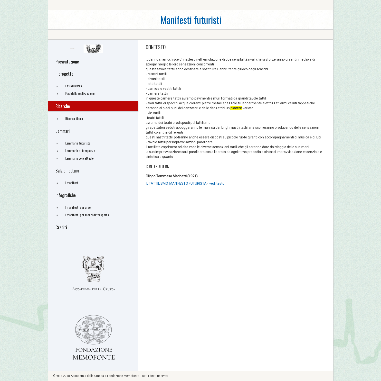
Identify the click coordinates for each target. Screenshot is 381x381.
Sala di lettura (67, 170)
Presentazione (67, 61)
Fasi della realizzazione (80, 93)
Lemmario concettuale (79, 158)
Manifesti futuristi (190, 20)
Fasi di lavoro (73, 85)
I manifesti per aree (78, 207)
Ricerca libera (74, 118)
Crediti (61, 227)
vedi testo (216, 183)
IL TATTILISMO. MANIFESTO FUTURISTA (176, 183)
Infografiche (66, 195)
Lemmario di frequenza (80, 150)
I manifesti (72, 182)
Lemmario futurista (77, 142)
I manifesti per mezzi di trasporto (87, 214)
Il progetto (64, 74)
